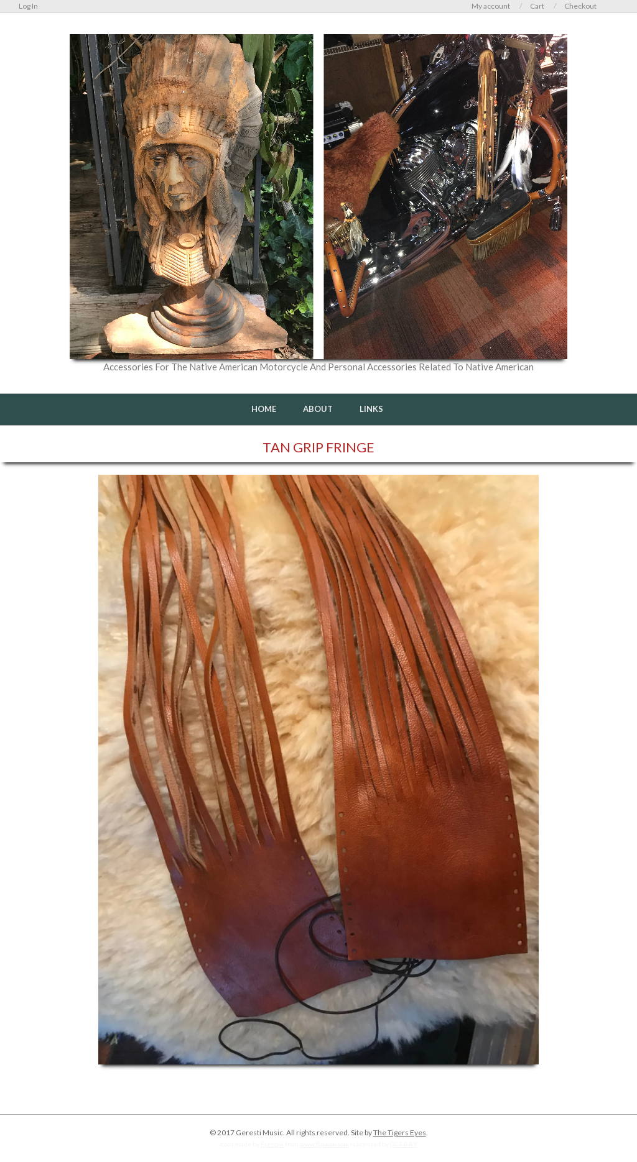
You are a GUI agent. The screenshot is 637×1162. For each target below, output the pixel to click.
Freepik (272, 1144)
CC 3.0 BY (403, 1144)
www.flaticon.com (324, 1144)
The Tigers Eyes (399, 1132)
